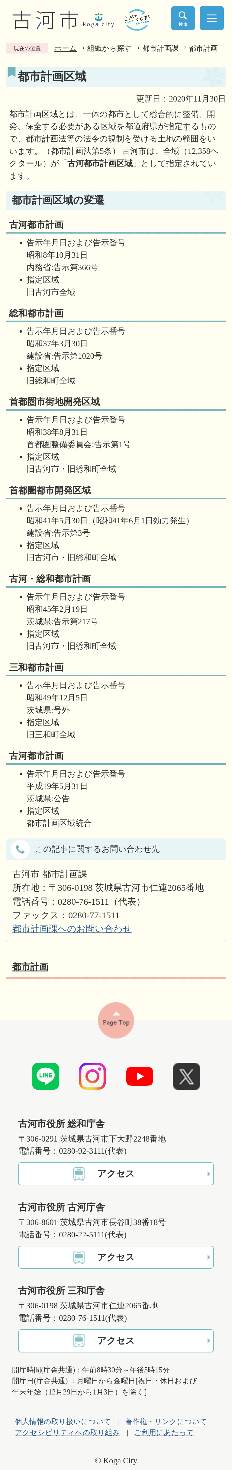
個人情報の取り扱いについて (63, 1422)
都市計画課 (160, 48)
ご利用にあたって (164, 1432)
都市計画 (203, 48)
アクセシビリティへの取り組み (67, 1432)
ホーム (65, 48)
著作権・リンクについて (166, 1422)
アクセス (116, 1173)
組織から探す (109, 48)
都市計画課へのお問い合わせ (72, 929)
